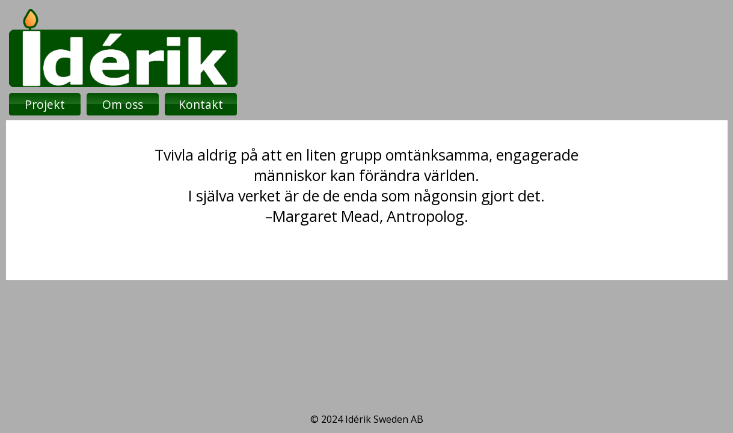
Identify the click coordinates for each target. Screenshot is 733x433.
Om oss (122, 104)
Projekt (45, 104)
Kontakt (201, 104)
